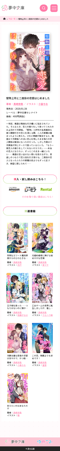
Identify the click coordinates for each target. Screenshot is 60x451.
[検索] (44, 8)
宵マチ (45, 264)
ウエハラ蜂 (47, 315)
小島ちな (43, 104)
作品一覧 (12, 19)
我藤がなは (22, 315)
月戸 (19, 264)
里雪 (44, 365)
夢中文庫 (31, 448)
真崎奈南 (18, 104)
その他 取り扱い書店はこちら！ (38, 196)
